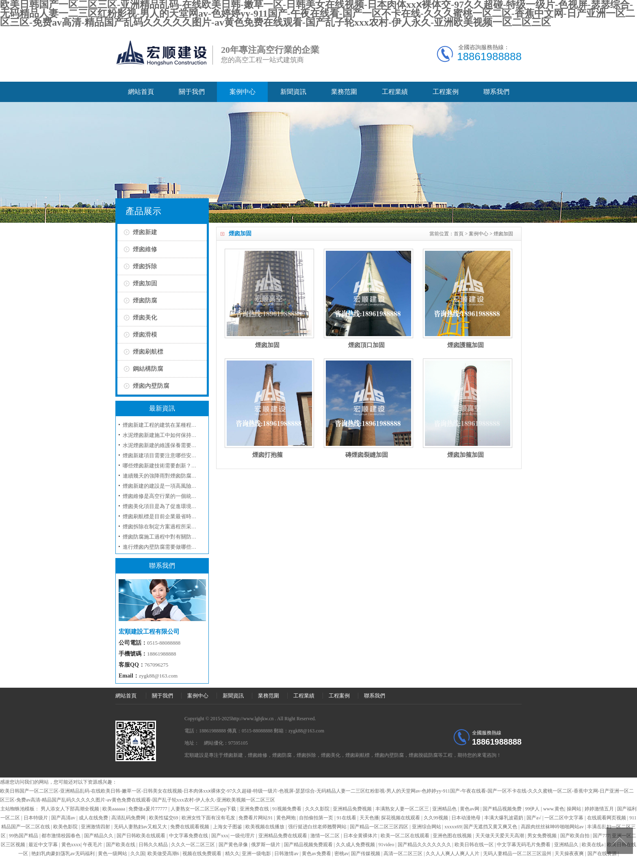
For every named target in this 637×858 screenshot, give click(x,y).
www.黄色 (553, 809)
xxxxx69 (453, 827)
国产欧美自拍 (575, 835)
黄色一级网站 (113, 853)
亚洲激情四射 (96, 827)
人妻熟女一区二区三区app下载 (204, 809)
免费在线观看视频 (190, 827)
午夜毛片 (93, 844)
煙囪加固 (503, 234)
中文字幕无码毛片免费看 (524, 844)
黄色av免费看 (317, 853)
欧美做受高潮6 (163, 853)
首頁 (459, 234)
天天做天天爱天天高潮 (500, 835)
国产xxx (219, 835)
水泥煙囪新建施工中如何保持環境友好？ (170, 435)
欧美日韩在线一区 (475, 844)
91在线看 (347, 818)
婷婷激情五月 (600, 809)
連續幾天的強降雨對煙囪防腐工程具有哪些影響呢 (181, 476)
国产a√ (534, 818)
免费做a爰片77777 (148, 809)
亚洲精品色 (445, 809)
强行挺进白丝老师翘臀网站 (318, 827)
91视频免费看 (287, 809)
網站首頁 (141, 91)
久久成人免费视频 (356, 844)
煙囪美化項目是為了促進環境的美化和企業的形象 (181, 506)
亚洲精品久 (567, 844)
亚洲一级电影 (257, 853)
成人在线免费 (94, 818)
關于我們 (192, 91)
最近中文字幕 (43, 844)
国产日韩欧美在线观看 (142, 835)
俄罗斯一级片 (266, 844)
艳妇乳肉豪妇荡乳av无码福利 (63, 853)
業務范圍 (344, 91)
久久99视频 (436, 818)
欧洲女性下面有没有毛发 (209, 818)
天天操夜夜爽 (570, 853)
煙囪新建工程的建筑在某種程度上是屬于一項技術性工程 (189, 425)
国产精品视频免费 (503, 809)
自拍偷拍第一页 (316, 818)
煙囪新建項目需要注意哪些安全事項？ (167, 455)
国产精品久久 (99, 835)
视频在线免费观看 (202, 853)
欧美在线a (593, 844)
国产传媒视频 (366, 853)
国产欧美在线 (121, 844)
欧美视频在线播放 (265, 827)
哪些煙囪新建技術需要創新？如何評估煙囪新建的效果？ (189, 466)
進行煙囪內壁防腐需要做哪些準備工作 (167, 547)
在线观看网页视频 (607, 818)
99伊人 (533, 809)
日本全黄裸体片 (361, 835)
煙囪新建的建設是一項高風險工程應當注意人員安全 (183, 486)
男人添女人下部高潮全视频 (70, 809)
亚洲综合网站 (427, 827)
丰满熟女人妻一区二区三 (402, 809)
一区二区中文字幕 (564, 818)
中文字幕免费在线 (189, 835)
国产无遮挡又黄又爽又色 (491, 827)
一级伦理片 (243, 835)
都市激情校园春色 (61, 835)
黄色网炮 (286, 818)
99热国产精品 (24, 835)
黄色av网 (470, 809)
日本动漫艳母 (466, 818)
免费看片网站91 (256, 818)
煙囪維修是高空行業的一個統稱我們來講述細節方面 (183, 496)
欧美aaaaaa (114, 809)
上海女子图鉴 (228, 827)
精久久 (232, 853)
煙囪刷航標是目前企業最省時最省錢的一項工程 (178, 516)
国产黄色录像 (234, 844)
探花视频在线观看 (401, 818)
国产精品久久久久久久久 (425, 844)
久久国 (137, 853)
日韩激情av (286, 853)
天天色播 (369, 818)
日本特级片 (36, 818)
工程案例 (446, 91)
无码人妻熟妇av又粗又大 (141, 827)
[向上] (620, 841)
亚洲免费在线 (255, 809)
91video (387, 844)
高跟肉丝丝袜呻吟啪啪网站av (553, 827)
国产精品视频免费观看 (309, 844)
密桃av (341, 853)
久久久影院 (318, 809)
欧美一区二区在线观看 (406, 835)
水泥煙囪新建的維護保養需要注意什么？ (170, 445)
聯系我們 (496, 91)
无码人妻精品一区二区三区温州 (517, 853)
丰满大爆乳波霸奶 (504, 818)
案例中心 (243, 91)
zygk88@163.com (158, 676)
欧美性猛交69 (164, 818)
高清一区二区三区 (404, 853)
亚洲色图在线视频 (453, 835)
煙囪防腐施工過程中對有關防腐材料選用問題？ (178, 537)
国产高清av (63, 818)
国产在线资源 (602, 853)
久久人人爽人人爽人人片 (453, 853)
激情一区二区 (325, 835)
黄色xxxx (71, 844)
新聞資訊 (293, 91)
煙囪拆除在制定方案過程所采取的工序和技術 (175, 526)
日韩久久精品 (154, 844)
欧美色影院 (66, 827)
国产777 (601, 835)
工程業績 (395, 91)
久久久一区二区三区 (193, 844)
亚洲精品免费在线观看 (283, 835)
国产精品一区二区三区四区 (380, 827)
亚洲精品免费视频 (353, 809)
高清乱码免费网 (129, 818)
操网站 (575, 809)
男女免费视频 (542, 835)
